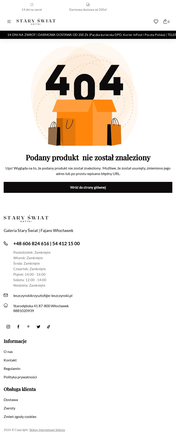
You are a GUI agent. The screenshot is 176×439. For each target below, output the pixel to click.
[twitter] (38, 326)
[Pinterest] (28, 326)
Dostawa (11, 399)
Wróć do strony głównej (88, 187)
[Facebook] (18, 326)
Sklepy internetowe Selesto (47, 430)
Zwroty (9, 408)
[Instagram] (8, 326)
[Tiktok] (48, 326)
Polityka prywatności (20, 377)
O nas (8, 351)
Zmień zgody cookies (20, 416)
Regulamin (12, 368)
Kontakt (10, 360)
